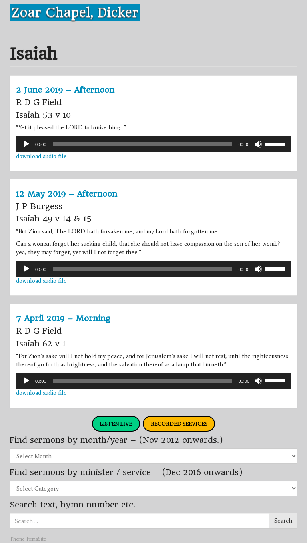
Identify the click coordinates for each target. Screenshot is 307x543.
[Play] (26, 144)
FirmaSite (36, 539)
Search (283, 520)
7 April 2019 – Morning (63, 318)
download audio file (41, 156)
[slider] (142, 144)
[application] (153, 144)
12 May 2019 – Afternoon (66, 194)
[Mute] (258, 144)
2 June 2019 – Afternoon (65, 90)
